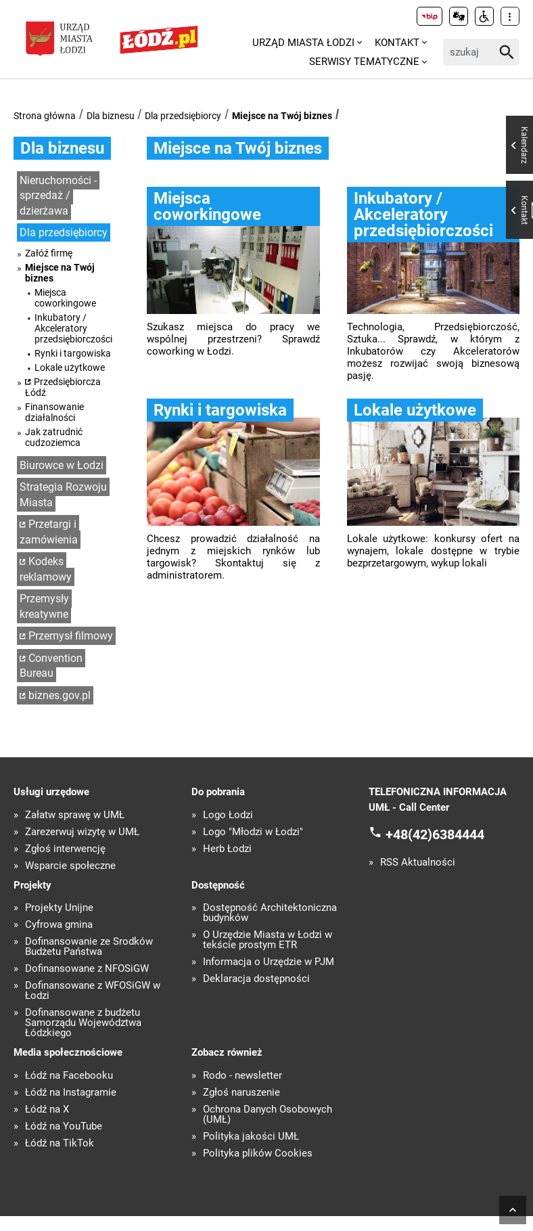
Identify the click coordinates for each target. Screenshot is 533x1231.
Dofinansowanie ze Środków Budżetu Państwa (89, 947)
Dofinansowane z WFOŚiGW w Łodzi (92, 991)
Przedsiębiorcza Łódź (63, 387)
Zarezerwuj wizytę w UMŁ (82, 832)
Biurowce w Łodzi (61, 465)
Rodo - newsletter (242, 1076)
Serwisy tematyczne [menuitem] (364, 61)
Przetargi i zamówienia (49, 532)
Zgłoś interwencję (65, 849)
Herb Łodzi (227, 849)
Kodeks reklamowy (46, 569)
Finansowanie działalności (54, 412)
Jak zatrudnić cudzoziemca (54, 437)
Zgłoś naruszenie (241, 1093)
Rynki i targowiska (72, 353)
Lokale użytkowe (69, 367)
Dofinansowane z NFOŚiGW (87, 969)
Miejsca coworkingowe (65, 298)
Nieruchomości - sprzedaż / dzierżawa (58, 195)
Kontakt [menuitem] (397, 43)
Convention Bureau (51, 666)
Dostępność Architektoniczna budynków (270, 913)
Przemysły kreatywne (44, 606)
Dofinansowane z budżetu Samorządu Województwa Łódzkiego (83, 1023)
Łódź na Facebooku (69, 1076)
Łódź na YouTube (63, 1126)
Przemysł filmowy (70, 635)
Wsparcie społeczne (70, 866)
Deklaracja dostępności (256, 979)
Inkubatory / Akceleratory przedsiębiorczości (73, 328)
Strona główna (45, 115)
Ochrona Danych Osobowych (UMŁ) (267, 1114)
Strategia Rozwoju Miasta (63, 494)
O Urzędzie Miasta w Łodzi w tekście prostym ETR (267, 940)
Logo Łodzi (228, 815)
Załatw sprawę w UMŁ (74, 815)
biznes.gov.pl (59, 695)
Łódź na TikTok (59, 1143)
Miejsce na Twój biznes (282, 115)
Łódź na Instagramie (70, 1093)
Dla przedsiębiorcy (183, 115)
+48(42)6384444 (435, 834)
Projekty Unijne (59, 908)
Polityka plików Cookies (257, 1153)
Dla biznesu (111, 115)
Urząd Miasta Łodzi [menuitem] (303, 43)
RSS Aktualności (417, 862)
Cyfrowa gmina (59, 925)
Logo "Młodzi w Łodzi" (253, 832)
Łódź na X (47, 1109)
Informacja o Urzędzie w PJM (268, 962)
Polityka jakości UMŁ (251, 1137)
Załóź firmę (48, 253)
